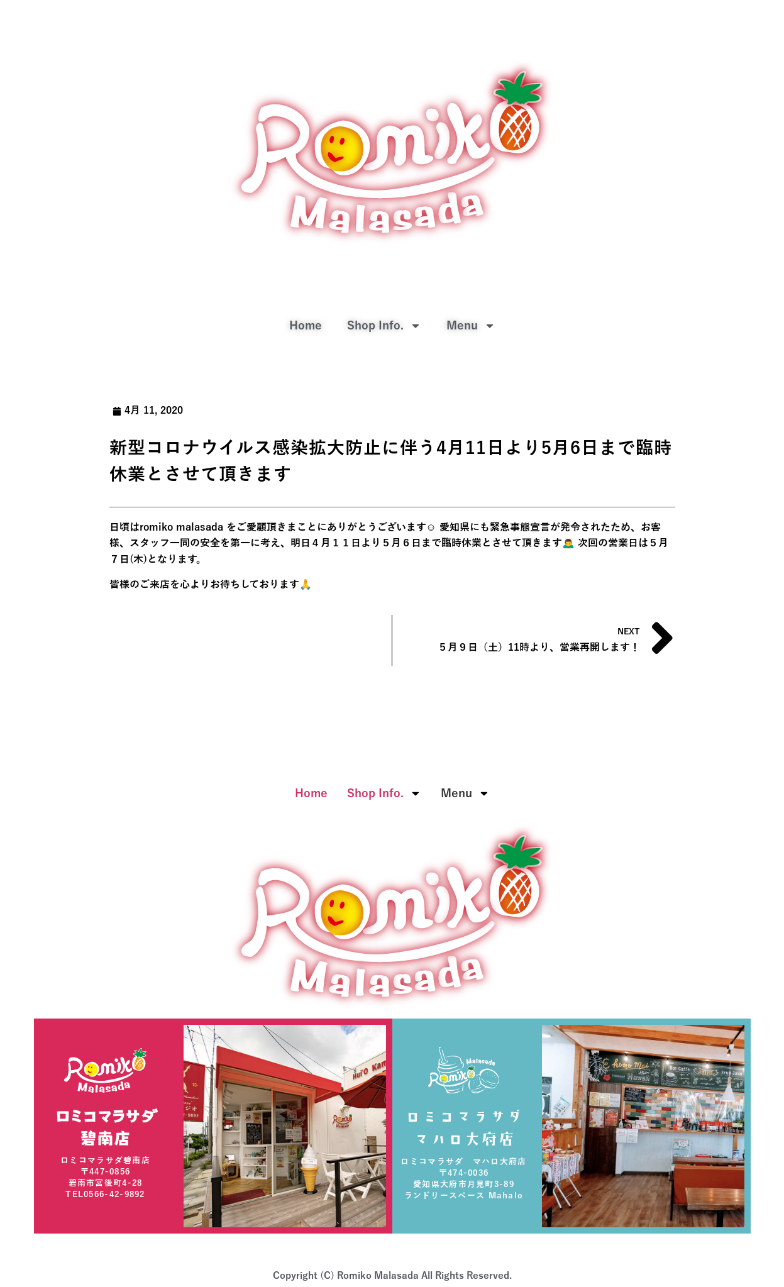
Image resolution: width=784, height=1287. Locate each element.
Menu (470, 326)
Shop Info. (384, 326)
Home (305, 325)
